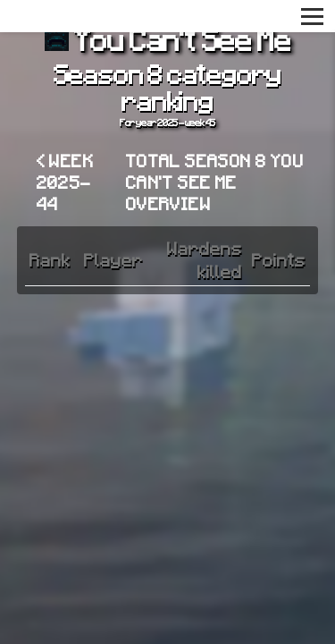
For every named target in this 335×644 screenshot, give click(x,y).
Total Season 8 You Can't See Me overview (215, 181)
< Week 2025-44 (65, 181)
